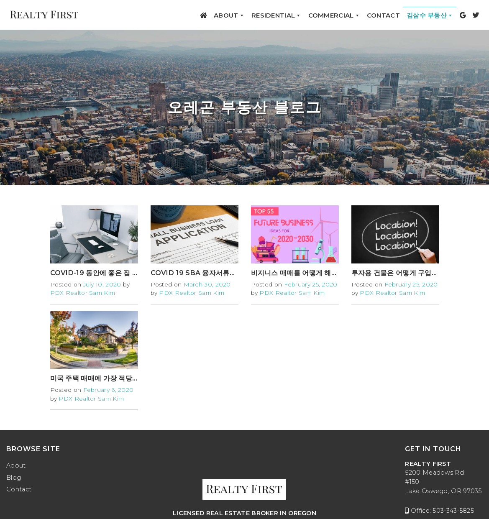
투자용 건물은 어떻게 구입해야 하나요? (411, 273)
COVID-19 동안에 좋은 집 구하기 (101, 273)
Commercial (334, 15)
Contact (383, 15)
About (229, 15)
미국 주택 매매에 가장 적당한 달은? (104, 378)
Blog (13, 477)
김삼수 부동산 (430, 15)
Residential (276, 15)
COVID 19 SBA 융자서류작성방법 (204, 273)
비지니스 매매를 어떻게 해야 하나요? (307, 273)
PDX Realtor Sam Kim (82, 292)
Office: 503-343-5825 (439, 510)
